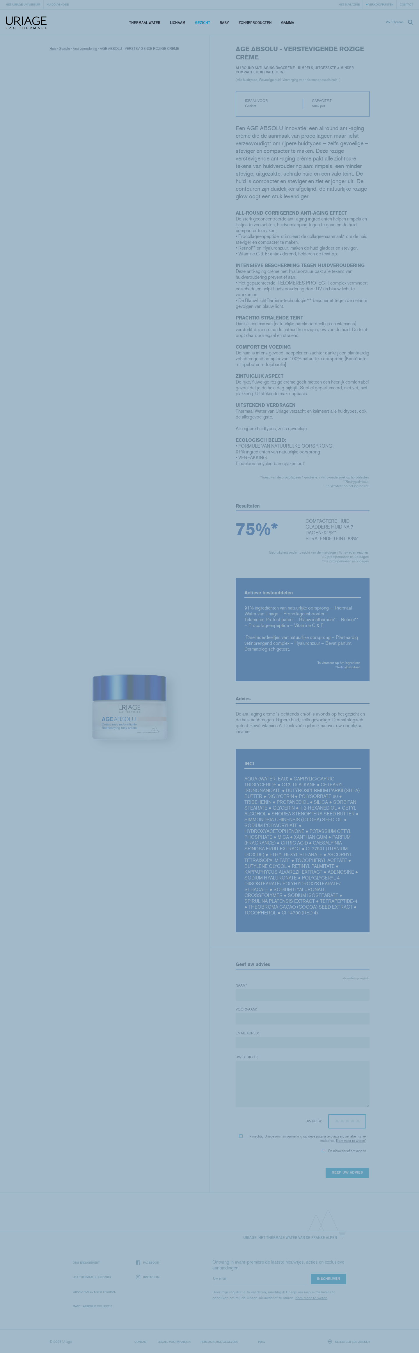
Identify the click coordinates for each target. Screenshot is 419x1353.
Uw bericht (247, 1057)
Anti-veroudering (85, 49)
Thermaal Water (144, 22)
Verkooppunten (380, 4)
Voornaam (246, 1009)
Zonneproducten (255, 22)
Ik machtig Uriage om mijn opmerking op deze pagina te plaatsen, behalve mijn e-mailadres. (302, 1138)
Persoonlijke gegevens (219, 1341)
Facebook (147, 1262)
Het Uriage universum (23, 4)
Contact (406, 4)
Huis (52, 49)
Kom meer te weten (350, 1141)
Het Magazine (349, 4)
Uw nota (314, 1121)
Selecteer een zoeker (349, 1341)
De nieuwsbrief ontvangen (344, 1151)
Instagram (147, 1277)
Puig (261, 1341)
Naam (241, 985)
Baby (224, 22)
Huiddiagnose (58, 4)
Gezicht (202, 22)
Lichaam (177, 22)
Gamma (287, 22)
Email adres (247, 1033)
